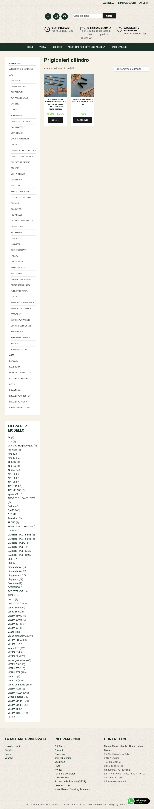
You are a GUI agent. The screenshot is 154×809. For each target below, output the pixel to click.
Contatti (58, 750)
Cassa (8, 754)
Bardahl (13, 361)
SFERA (11, 595)
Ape (11, 75)
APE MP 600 (14, 490)
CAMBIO (12, 510)
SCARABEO (14, 587)
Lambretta (14, 367)
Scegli (55, 120)
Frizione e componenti (21, 197)
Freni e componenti (20, 192)
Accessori (15, 81)
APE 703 (12, 482)
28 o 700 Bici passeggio (20, 445)
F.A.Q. (57, 765)
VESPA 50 (13, 623)
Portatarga (16, 273)
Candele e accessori (20, 121)
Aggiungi (82, 120)
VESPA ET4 (14, 652)
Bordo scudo (17, 116)
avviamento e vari (19, 98)
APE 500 (12, 474)
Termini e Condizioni (65, 773)
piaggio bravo (15, 571)
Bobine (14, 110)
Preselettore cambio (21, 279)
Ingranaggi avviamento (22, 221)
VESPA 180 (14, 615)
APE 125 (12, 453)
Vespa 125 (13, 603)
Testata (14, 343)
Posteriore (13, 583)
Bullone (12, 506)
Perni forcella (18, 268)
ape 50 (11, 470)
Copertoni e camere (20, 162)
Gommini (15, 203)
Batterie (15, 104)
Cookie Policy (61, 777)
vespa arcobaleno (17, 636)
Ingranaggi (16, 215)
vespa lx (12, 676)
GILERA (12, 530)
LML (10, 563)
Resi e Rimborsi (62, 758)
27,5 (10, 441)
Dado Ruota (16, 180)
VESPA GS (13, 664)
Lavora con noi (62, 785)
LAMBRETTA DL (16, 542)
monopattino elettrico (21, 373)
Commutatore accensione (23, 151)
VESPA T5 (13, 709)
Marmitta (15, 244)
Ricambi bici (15, 390)
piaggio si (13, 579)
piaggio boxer (15, 567)
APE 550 (12, 478)
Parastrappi (17, 262)
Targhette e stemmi (20, 338)
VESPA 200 (14, 619)
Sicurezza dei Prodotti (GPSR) (70, 781)
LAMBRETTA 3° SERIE (19, 538)
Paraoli (14, 256)
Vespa (11, 599)
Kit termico (16, 232)
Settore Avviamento (20, 320)
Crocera (15, 168)
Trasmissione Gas (19, 349)
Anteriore (12, 449)
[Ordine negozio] (131, 69)
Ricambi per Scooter (19, 396)
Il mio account (12, 746)
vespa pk (12, 680)
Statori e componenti (21, 326)
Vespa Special (15, 696)
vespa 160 (13, 611)
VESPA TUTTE (15, 713)
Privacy (58, 769)
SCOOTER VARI (16, 591)
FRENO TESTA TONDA (20, 526)
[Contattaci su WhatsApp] (138, 801)
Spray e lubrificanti (19, 408)
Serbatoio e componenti (22, 303)
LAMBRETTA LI (16, 546)
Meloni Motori (22, 22)
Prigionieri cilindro (20, 285)
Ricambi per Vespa (18, 402)
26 (9, 437)
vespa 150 (13, 607)
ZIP (9, 717)
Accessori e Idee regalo (21, 69)
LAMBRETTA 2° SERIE (19, 534)
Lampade (15, 238)
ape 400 (12, 465)
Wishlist (9, 758)
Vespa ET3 (13, 648)
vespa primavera (16, 684)
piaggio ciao (14, 575)
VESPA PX (13, 688)
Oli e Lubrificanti (19, 250)
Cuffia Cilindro (18, 174)
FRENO (11, 522)
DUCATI (12, 514)
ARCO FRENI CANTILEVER (21, 498)
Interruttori (17, 227)
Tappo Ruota (17, 332)
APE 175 (12, 457)
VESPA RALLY (15, 692)
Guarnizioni (16, 209)
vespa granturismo (18, 660)
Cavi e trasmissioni (20, 139)
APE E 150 (13, 486)
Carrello (9, 750)
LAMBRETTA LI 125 (18, 550)
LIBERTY (12, 559)
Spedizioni (60, 762)
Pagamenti (60, 754)
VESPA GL (13, 656)
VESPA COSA (15, 640)
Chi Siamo (59, 746)
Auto (11, 355)
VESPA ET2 (14, 644)
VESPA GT (13, 668)
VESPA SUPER (15, 704)
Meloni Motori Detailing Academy (72, 789)
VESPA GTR (14, 672)
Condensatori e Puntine (22, 156)
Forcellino (13, 518)
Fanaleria (15, 186)
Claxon (14, 145)
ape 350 (12, 461)
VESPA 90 (13, 627)
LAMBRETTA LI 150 (18, 554)
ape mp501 (14, 494)
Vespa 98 (13, 632)
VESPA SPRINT (16, 700)
